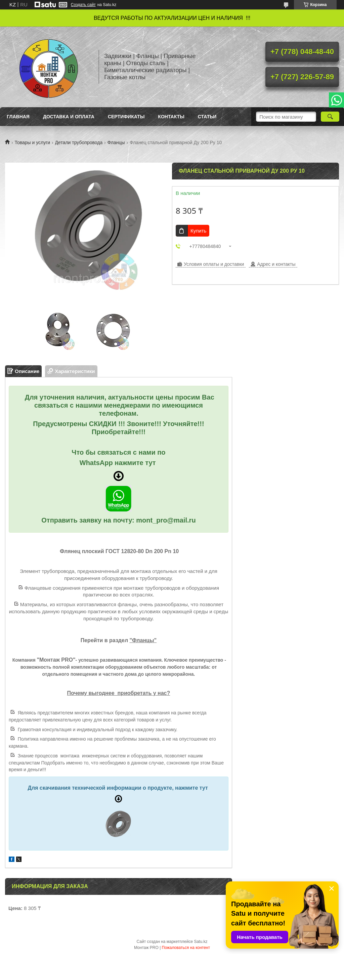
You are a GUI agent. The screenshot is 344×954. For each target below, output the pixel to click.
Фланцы (116, 142)
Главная (18, 116)
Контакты (171, 116)
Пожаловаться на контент (186, 947)
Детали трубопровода (79, 142)
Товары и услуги (32, 142)
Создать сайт (83, 4)
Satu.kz (200, 941)
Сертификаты (126, 116)
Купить (198, 231)
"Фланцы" (143, 640)
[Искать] (330, 117)
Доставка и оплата (68, 116)
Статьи (207, 116)
